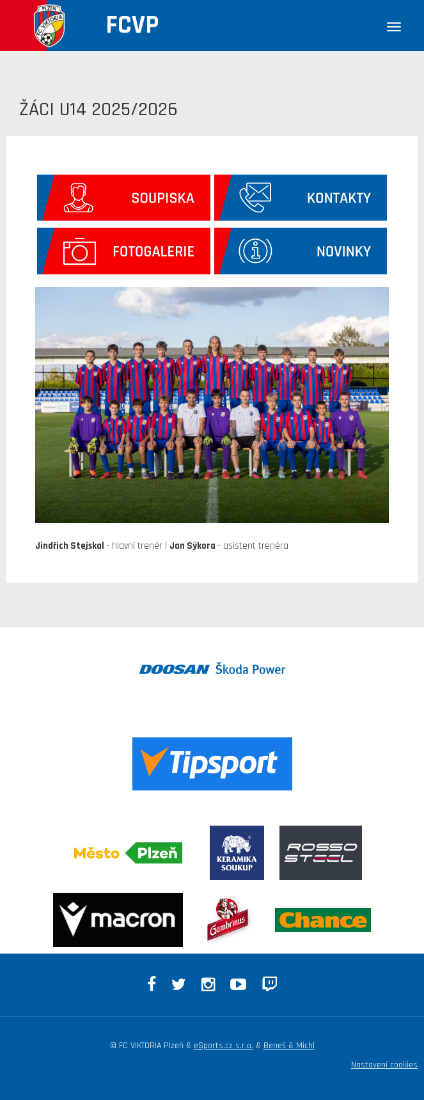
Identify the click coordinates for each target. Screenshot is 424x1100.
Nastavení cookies (384, 1065)
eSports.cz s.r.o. (223, 1045)
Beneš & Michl (289, 1045)
